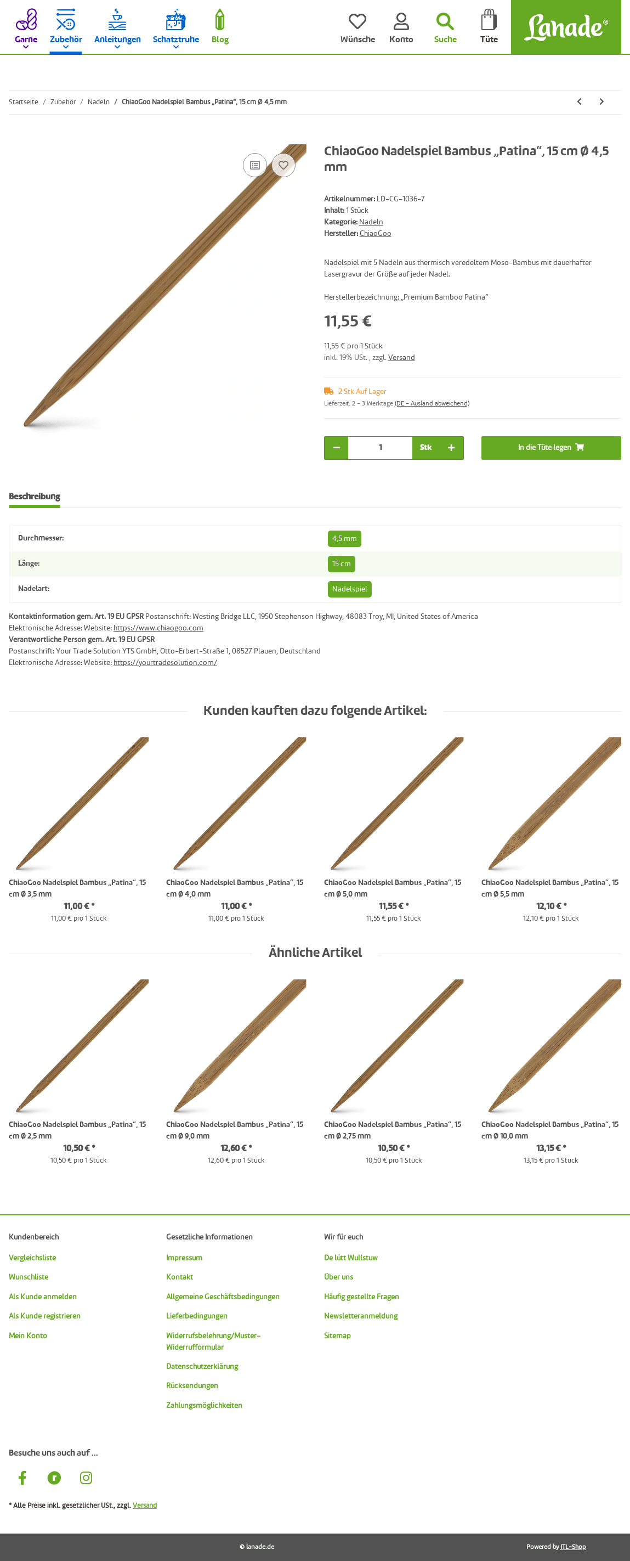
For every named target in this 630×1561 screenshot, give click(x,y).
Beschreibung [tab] (34, 497)
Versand (401, 358)
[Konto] (401, 27)
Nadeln (371, 222)
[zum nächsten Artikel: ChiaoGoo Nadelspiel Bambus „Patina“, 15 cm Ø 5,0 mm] (602, 102)
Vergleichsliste (32, 1258)
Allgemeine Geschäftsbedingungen (223, 1297)
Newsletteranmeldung (361, 1316)
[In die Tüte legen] (17, 138)
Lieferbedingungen (197, 1316)
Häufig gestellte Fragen (361, 1297)
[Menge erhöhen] (451, 448)
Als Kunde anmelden (43, 1297)
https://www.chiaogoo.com (158, 628)
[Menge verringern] (337, 448)
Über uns (338, 1277)
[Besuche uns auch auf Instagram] (86, 1479)
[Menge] (380, 448)
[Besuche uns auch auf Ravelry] (54, 1479)
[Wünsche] (357, 27)
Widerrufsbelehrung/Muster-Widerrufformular (213, 1341)
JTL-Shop (573, 1547)
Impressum (184, 1258)
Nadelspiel (349, 589)
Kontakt (179, 1277)
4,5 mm (344, 539)
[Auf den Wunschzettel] (283, 165)
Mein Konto (28, 1336)
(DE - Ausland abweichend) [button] (432, 404)
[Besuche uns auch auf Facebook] (22, 1479)
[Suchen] (445, 27)
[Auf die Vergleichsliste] (255, 165)
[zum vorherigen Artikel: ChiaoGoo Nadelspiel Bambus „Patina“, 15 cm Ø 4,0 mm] (579, 102)
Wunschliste (28, 1277)
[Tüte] (489, 27)
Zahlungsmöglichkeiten (204, 1406)
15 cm (341, 564)
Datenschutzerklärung (202, 1367)
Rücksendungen (192, 1386)
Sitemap (337, 1336)
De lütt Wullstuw (351, 1258)
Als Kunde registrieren (45, 1316)
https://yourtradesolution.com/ (165, 663)
